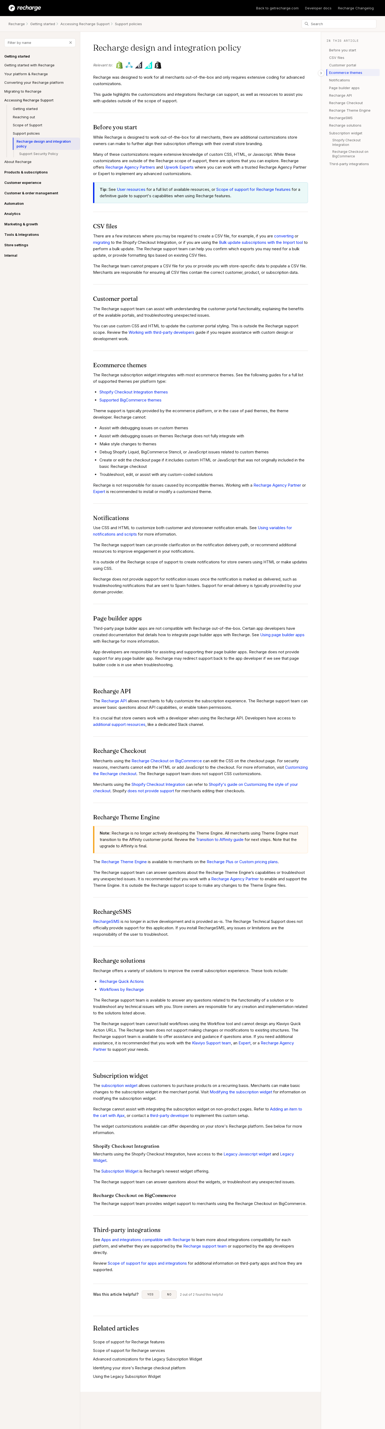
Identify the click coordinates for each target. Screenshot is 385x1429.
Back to (277, 8)
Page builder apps (344, 88)
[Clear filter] (70, 42)
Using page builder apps (282, 634)
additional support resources (119, 724)
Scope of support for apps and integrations (147, 1263)
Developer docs (318, 8)
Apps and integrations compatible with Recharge (145, 1239)
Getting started (42, 24)
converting (284, 235)
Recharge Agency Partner (277, 485)
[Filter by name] (40, 42)
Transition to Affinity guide (220, 839)
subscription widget (119, 1085)
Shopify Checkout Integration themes (133, 392)
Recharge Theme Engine (124, 861)
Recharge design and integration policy (44, 143)
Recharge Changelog (356, 8)
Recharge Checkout (346, 103)
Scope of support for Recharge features (253, 189)
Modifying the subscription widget (241, 1091)
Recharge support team (205, 1246)
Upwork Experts (179, 167)
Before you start (342, 50)
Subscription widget (345, 133)
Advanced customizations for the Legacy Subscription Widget (147, 1359)
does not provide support (150, 790)
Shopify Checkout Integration (158, 784)
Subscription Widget (119, 1171)
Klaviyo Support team (211, 1042)
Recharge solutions (345, 125)
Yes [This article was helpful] (150, 1294)
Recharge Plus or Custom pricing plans (242, 861)
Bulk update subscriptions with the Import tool (261, 242)
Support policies (128, 24)
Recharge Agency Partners (130, 167)
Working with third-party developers (161, 332)
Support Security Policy (38, 153)
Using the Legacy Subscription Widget (127, 1376)
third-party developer (169, 1115)
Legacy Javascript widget (247, 1154)
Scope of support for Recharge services (129, 1350)
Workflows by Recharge (121, 989)
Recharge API (114, 700)
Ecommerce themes (345, 72)
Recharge (17, 24)
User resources (131, 189)
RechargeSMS (106, 921)
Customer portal (342, 65)
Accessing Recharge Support (85, 24)
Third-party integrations (349, 164)
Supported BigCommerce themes (130, 400)
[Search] (339, 23)
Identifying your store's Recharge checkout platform (139, 1368)
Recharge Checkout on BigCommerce (167, 760)
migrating (101, 242)
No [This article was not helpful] (169, 1294)
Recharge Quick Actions (121, 981)
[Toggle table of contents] (321, 73)
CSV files (336, 57)
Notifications (339, 80)
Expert (99, 491)
